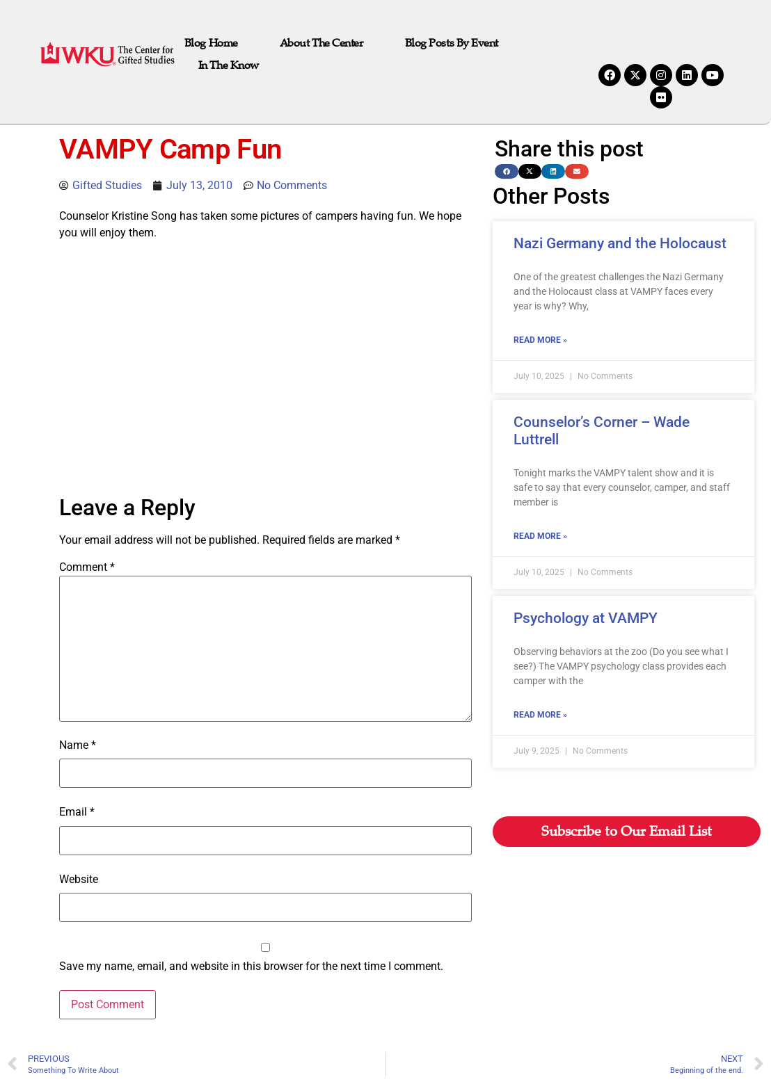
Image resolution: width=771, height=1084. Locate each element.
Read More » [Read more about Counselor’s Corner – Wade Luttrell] (540, 536)
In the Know (228, 65)
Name (77, 745)
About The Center (321, 43)
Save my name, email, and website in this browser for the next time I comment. (251, 966)
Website (78, 879)
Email (77, 812)
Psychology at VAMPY (586, 618)
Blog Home (211, 43)
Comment (87, 567)
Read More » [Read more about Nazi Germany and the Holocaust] (540, 340)
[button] (506, 171)
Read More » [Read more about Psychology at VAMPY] (540, 715)
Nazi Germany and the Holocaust (620, 243)
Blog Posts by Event (451, 43)
